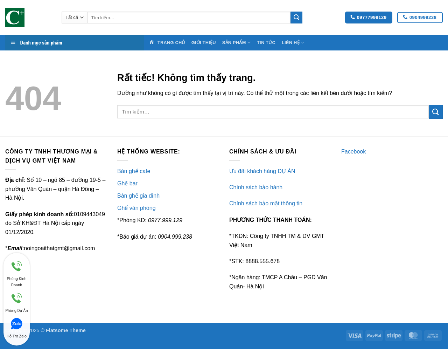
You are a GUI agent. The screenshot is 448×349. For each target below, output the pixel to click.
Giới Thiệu (203, 42)
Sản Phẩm (236, 42)
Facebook (353, 152)
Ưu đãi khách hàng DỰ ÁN (262, 171)
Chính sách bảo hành (255, 187)
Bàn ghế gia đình (138, 196)
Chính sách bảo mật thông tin (265, 203)
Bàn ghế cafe (133, 171)
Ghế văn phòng (136, 208)
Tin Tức (266, 42)
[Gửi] (296, 17)
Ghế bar (127, 183)
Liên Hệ (293, 42)
